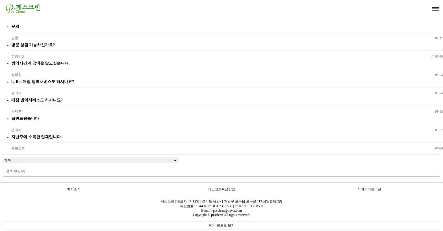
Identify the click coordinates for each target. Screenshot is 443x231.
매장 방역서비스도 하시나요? (37, 100)
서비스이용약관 (369, 189)
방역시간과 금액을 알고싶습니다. (40, 63)
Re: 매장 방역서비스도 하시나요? (42, 81)
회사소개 (74, 189)
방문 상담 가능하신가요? (33, 44)
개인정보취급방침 (221, 189)
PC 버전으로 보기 (222, 225)
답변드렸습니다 (25, 118)
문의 (15, 26)
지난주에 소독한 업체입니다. (36, 136)
